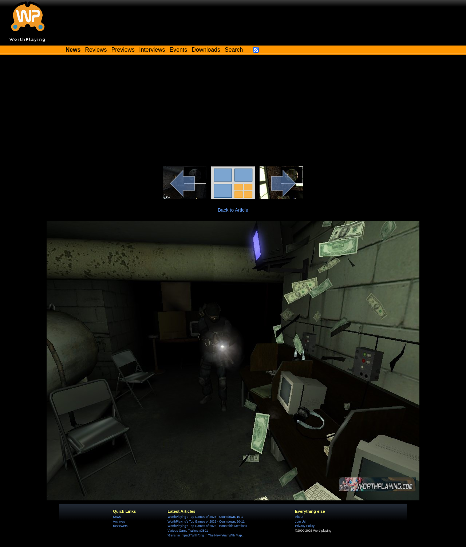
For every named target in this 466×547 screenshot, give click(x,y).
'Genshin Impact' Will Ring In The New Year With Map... (205, 535)
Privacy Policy (304, 526)
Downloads (206, 50)
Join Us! (300, 521)
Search (234, 50)
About (299, 517)
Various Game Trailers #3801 (187, 530)
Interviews (152, 50)
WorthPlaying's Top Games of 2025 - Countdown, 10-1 (205, 517)
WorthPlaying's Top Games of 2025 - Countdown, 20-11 (206, 521)
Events (178, 50)
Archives (119, 521)
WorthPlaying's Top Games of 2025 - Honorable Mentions (207, 526)
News (117, 517)
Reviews (96, 50)
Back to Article (233, 210)
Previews (123, 50)
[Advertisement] (233, 112)
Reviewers (120, 526)
